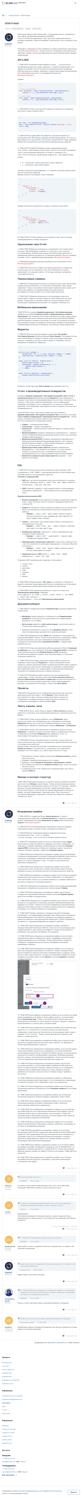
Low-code (5, 1366)
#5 (76, 1255)
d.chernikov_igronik (10, 1300)
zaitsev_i (8, 1186)
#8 (76, 1336)
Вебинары (5, 1425)
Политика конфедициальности (12, 1399)
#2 (76, 1168)
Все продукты (7, 1362)
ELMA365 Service (7, 1383)
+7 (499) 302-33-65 (8, 1458)
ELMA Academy (7, 1440)
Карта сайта (6, 1413)
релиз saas (37, 28)
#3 (76, 1194)
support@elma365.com (9, 1472)
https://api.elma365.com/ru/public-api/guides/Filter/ (45, 140)
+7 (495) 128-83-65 (8, 1469)
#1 (76, 803)
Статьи (4, 1410)
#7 (76, 1310)
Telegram (23, 1461)
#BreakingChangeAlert (31, 51)
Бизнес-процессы (8, 1369)
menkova (8, 1327)
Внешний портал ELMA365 (10, 1380)
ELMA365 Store (7, 1443)
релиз (28, 28)
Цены (4, 1406)
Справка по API (7, 1436)
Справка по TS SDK (8, 1432)
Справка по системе (9, 1429)
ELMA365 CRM (6, 1373)
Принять (73, 1492)
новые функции (17, 28)
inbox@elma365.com (8, 1461)
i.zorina (7, 1212)
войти (45, 1342)
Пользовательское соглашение (12, 1396)
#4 (76, 1229)
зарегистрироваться (59, 1342)
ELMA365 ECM (6, 1376)
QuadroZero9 (10, 1246)
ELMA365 (8, 44)
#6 (76, 1281)
